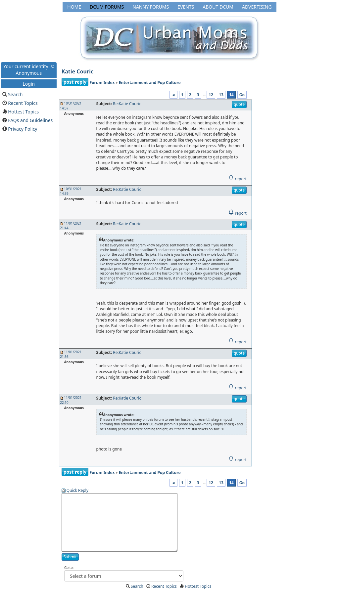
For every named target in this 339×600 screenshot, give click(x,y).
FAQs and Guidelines (30, 120)
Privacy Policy (22, 129)
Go (242, 95)
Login (29, 83)
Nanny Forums (150, 7)
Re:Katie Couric (127, 104)
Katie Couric (78, 71)
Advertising (257, 7)
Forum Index (102, 82)
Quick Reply (77, 490)
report (237, 179)
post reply (75, 82)
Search (15, 94)
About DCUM (218, 7)
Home (74, 7)
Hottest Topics (23, 111)
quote (239, 104)
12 (211, 95)
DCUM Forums (107, 7)
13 (221, 95)
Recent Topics (23, 103)
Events (185, 7)
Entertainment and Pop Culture (150, 82)
